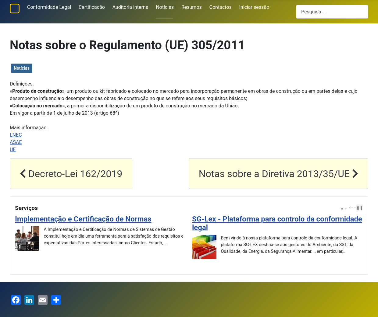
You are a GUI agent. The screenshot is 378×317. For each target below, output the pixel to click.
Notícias (165, 7)
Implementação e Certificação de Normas (83, 219)
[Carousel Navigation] (353, 208)
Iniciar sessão (254, 7)
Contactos (220, 7)
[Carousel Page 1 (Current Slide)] (342, 209)
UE (13, 149)
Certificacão (92, 7)
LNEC (16, 135)
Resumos (191, 7)
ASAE (16, 142)
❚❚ (359, 208)
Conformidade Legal (49, 7)
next (356, 208)
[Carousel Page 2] (346, 209)
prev (352, 208)
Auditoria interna (130, 7)
